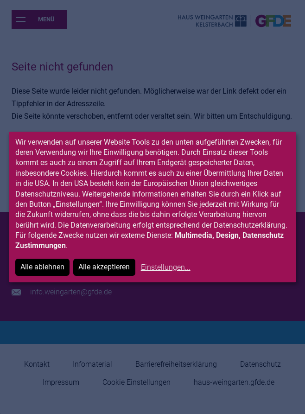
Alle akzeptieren (104, 266)
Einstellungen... (166, 267)
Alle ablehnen (42, 266)
